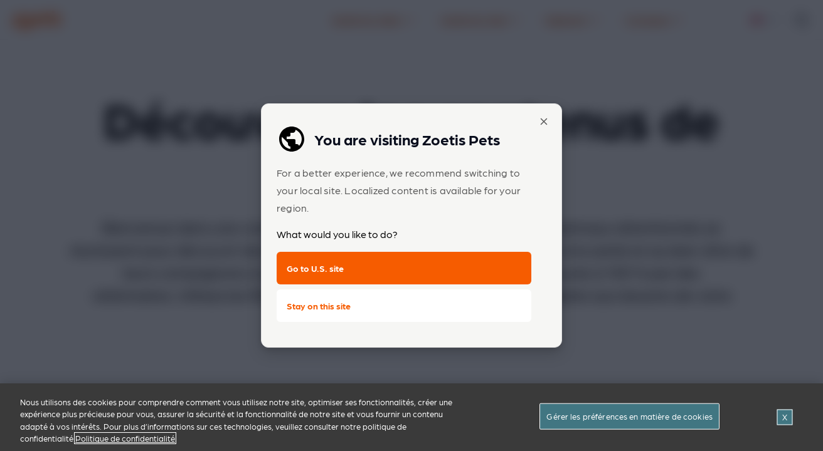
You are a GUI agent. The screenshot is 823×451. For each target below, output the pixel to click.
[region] (411, 417)
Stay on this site (319, 306)
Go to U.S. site (315, 268)
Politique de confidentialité (125, 438)
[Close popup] (544, 121)
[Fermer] (785, 417)
